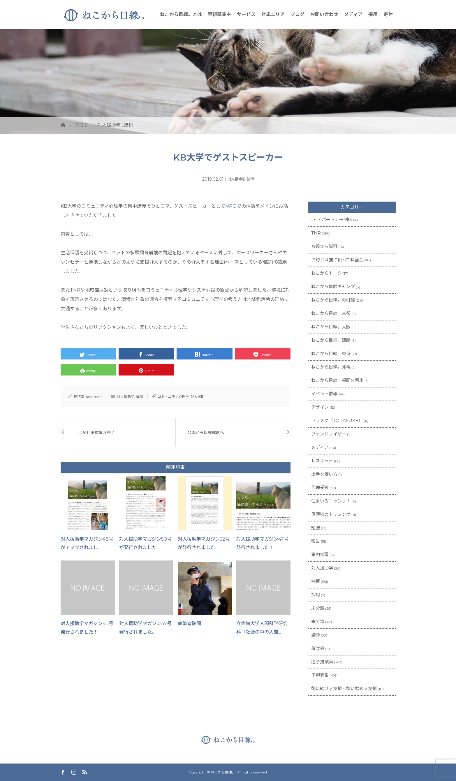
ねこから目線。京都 (331, 313)
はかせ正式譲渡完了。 (98, 432)
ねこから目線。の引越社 (335, 300)
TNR (316, 233)
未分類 (317, 608)
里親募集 (320, 675)
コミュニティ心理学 (173, 396)
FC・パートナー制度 (331, 219)
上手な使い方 (324, 474)
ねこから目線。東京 (331, 353)
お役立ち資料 (324, 246)
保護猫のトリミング (331, 514)
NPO (231, 206)
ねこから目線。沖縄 (331, 367)
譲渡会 (317, 648)
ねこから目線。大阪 (331, 326)
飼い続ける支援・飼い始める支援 (344, 688)
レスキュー (322, 460)
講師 (250, 179)
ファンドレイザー (328, 434)
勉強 (315, 527)
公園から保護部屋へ (205, 432)
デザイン (320, 407)
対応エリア (273, 14)
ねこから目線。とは (181, 14)
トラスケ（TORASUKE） (337, 420)
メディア (353, 14)
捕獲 (315, 581)
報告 (315, 541)
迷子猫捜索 (322, 661)
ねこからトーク (326, 273)
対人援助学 (236, 179)
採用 (373, 14)
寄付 (388, 14)
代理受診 (320, 487)
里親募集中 (219, 14)
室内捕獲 (320, 554)
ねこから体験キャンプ (333, 286)
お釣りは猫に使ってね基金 (337, 259)
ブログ (297, 14)
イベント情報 (324, 393)
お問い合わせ (324, 14)
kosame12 (94, 396)
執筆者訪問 (189, 623)
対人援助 (198, 396)
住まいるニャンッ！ (331, 501)
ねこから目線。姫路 (331, 340)
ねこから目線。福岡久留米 (337, 380)
